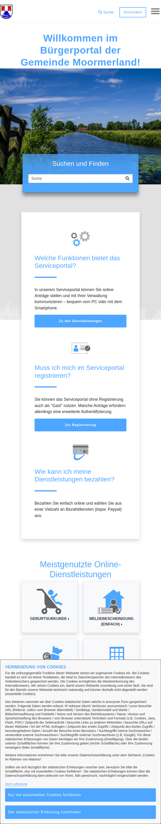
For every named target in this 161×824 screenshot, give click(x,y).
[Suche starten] (128, 178)
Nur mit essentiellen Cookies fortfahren (44, 795)
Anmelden (132, 12)
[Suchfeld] (76, 178)
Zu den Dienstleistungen (80, 321)
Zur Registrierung (80, 425)
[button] (105, 10)
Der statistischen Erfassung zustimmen (44, 812)
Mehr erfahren (15, 784)
